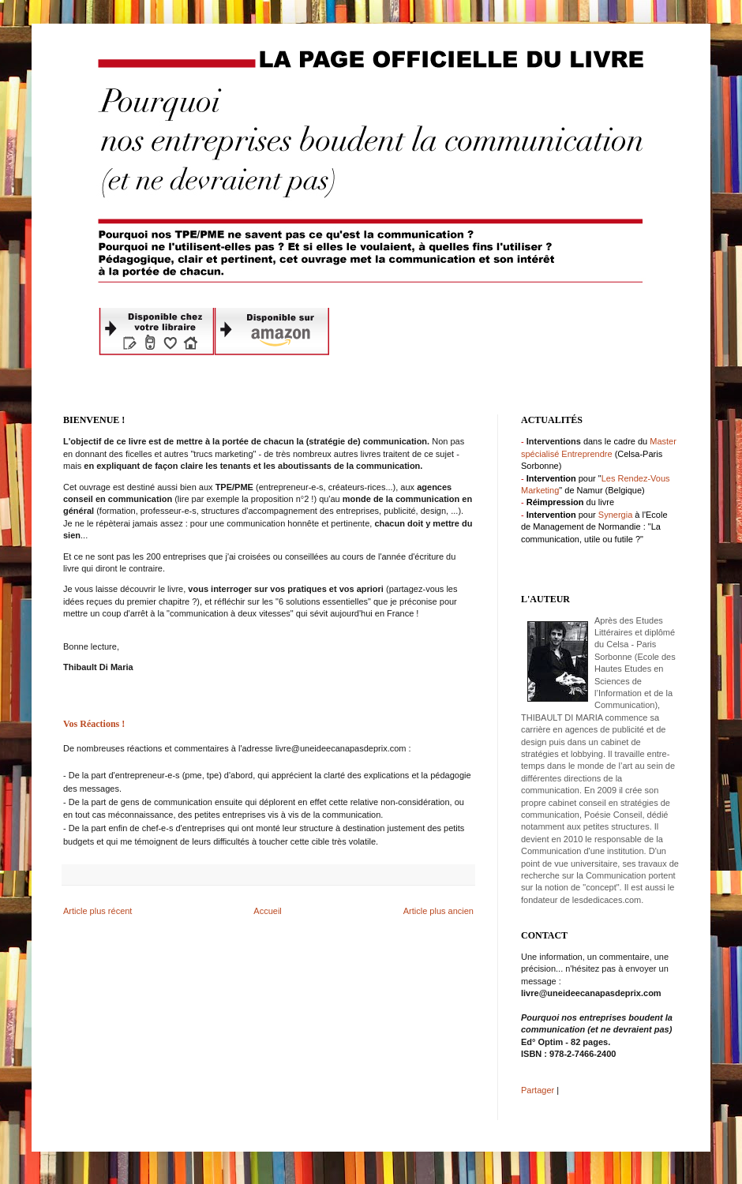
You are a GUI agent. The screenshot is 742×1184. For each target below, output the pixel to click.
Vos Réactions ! (94, 723)
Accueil (267, 911)
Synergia (615, 514)
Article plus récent (97, 911)
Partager (537, 1090)
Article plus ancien (438, 911)
